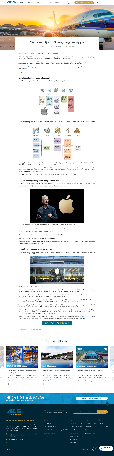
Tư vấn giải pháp (103, 426)
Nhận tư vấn (80, 2)
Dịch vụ (30, 2)
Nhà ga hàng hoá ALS (76, 423)
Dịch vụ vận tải (74, 433)
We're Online (107, 449)
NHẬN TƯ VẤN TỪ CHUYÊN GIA (91, 398)
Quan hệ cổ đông (90, 433)
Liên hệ (56, 2)
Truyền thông (88, 426)
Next (112, 368)
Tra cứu (89, 2)
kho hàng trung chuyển (44, 185)
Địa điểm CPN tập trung (76, 436)
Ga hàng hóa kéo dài (76, 426)
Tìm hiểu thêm (32, 384)
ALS (11, 2)
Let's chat (107, 447)
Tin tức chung (31, 53)
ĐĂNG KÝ (102, 412)
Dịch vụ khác (73, 442)
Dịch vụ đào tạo (74, 439)
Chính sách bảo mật (49, 433)
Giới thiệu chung (48, 423)
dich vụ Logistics (87, 316)
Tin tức (49, 2)
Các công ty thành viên (50, 426)
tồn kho (93, 183)
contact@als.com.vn (15, 443)
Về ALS (22, 2)
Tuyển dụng (88, 430)
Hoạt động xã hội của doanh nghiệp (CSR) (56, 430)
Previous (2, 368)
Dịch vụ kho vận (74, 430)
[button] (106, 448)
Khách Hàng (39, 2)
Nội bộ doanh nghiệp (91, 423)
